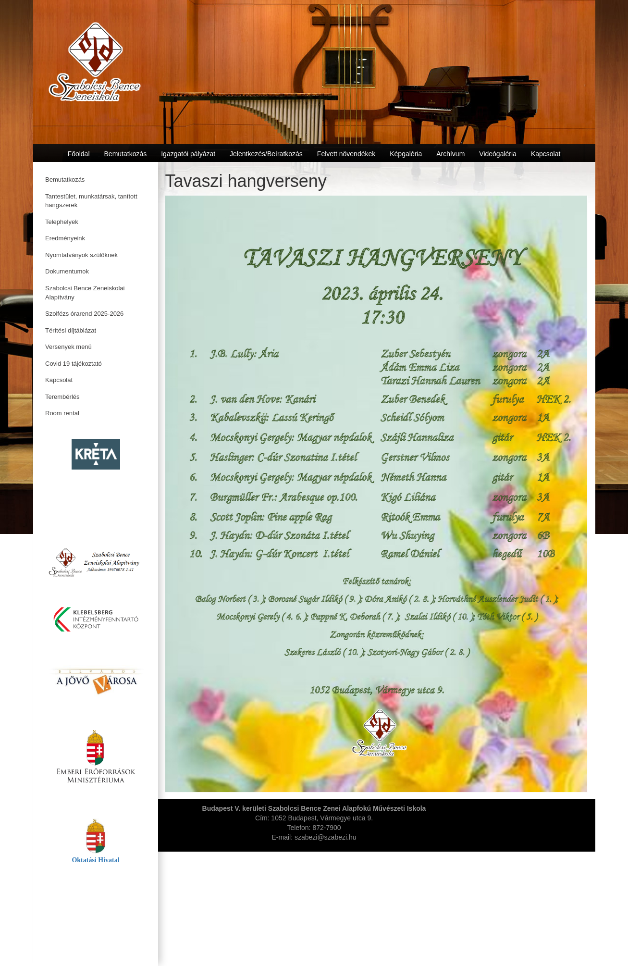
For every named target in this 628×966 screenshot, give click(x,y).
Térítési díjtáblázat (70, 330)
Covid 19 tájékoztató (73, 363)
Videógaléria (498, 154)
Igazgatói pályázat (188, 154)
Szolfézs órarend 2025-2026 (84, 313)
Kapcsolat (59, 380)
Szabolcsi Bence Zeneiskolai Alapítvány (84, 293)
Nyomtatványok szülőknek (81, 255)
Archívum (450, 154)
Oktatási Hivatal (95, 860)
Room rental (62, 413)
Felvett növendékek (346, 154)
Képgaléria (406, 154)
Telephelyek (61, 221)
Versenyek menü (68, 346)
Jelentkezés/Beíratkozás (266, 154)
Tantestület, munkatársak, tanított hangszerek (91, 201)
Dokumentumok (67, 271)
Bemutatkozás (65, 179)
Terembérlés (62, 396)
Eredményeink (65, 238)
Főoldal (79, 154)
